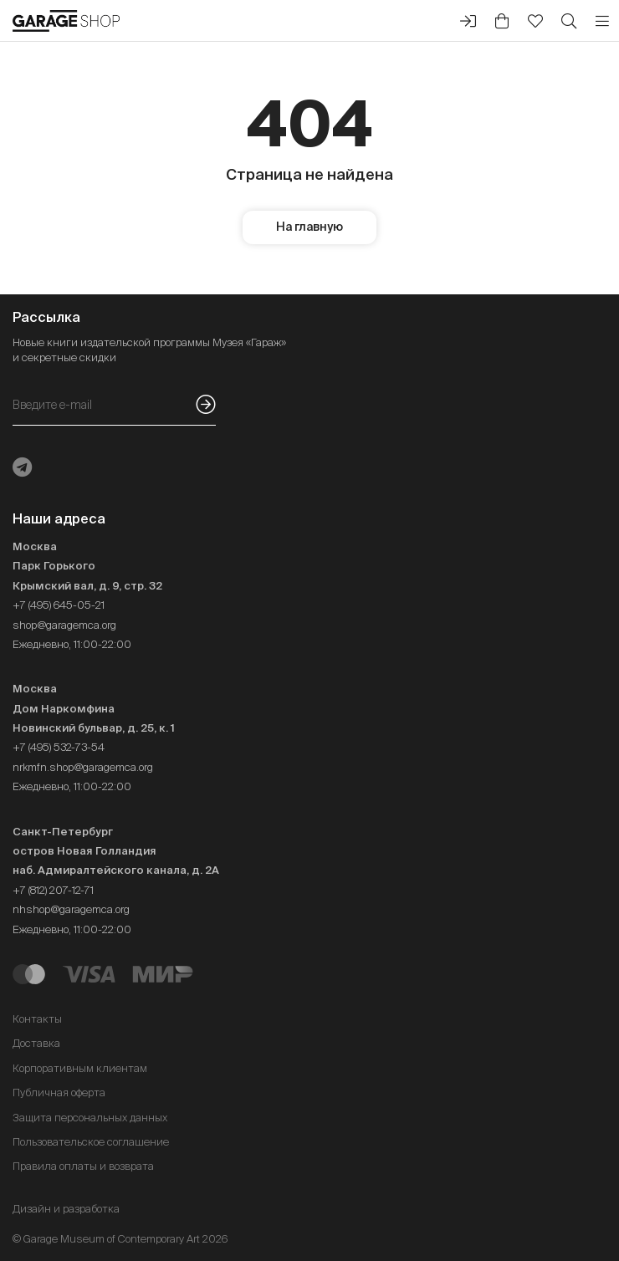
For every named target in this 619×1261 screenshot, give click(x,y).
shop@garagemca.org (64, 625)
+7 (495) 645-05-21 (59, 605)
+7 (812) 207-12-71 (53, 890)
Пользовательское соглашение (91, 1142)
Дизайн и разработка (66, 1208)
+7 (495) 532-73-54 (59, 747)
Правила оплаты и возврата (83, 1166)
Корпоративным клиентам (80, 1068)
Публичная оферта (59, 1092)
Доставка (36, 1043)
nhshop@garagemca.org (71, 909)
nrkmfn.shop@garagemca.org (83, 767)
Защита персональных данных (90, 1117)
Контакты (37, 1019)
